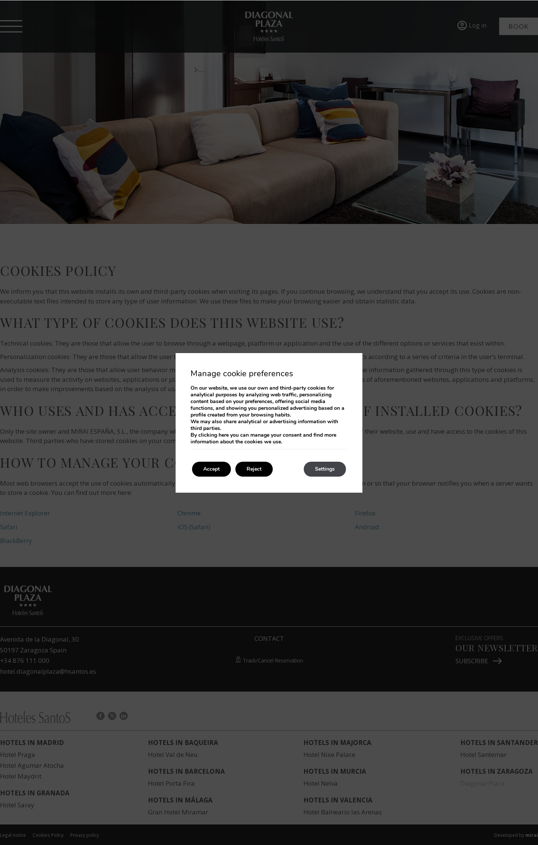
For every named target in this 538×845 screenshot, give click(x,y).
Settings (325, 469)
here (224, 435)
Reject (254, 469)
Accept (211, 469)
